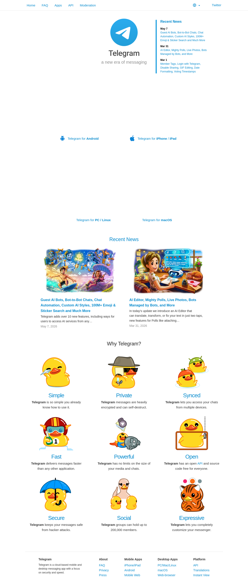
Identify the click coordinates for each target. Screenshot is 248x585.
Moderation (88, 5)
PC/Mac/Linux (167, 565)
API (70, 5)
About (103, 559)
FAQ (45, 5)
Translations (201, 570)
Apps (58, 5)
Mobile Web (132, 575)
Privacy (104, 570)
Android (129, 570)
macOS (163, 570)
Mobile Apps (133, 559)
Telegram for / (153, 111)
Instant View (201, 575)
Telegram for (79, 111)
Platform (199, 559)
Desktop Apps (168, 559)
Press (103, 575)
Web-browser (166, 575)
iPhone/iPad (132, 565)
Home (31, 5)
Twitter (214, 5)
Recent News (171, 21)
